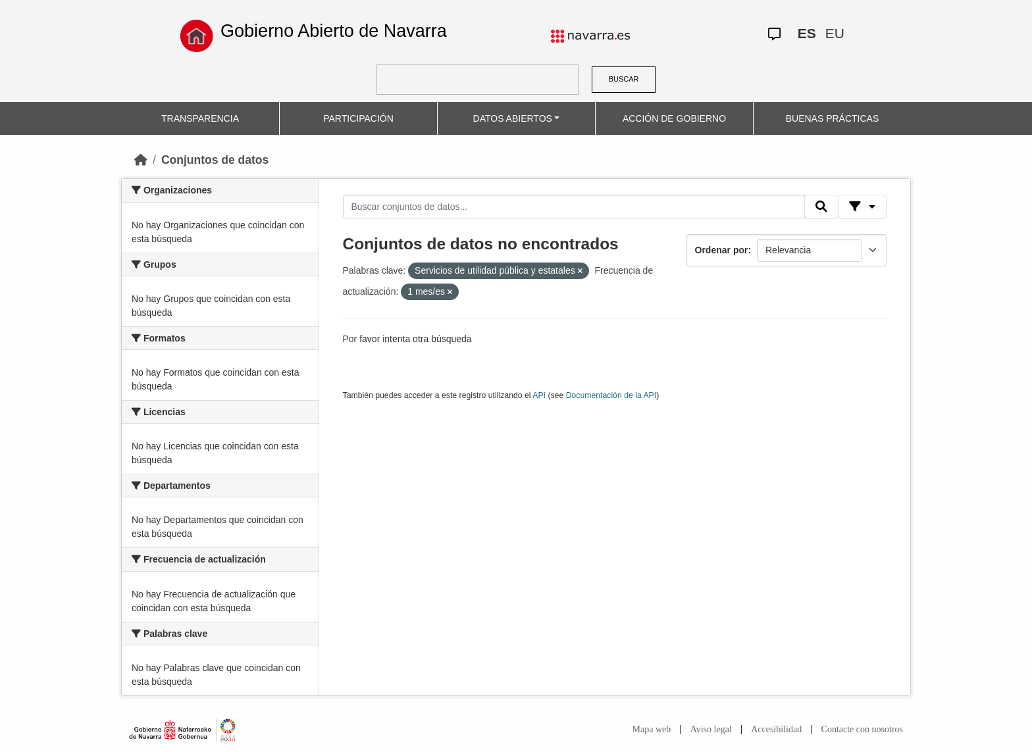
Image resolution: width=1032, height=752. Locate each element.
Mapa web (651, 729)
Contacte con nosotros (862, 729)
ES (807, 33)
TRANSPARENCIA (200, 118)
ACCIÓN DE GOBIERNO (674, 118)
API (539, 395)
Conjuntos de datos (215, 159)
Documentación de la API (611, 395)
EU (834, 33)
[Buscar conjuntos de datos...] (574, 206)
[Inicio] (140, 159)
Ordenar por (721, 250)
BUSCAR (624, 79)
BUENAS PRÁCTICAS (832, 118)
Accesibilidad (776, 729)
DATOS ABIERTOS (512, 118)
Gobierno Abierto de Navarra (333, 31)
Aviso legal (711, 729)
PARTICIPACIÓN (358, 118)
